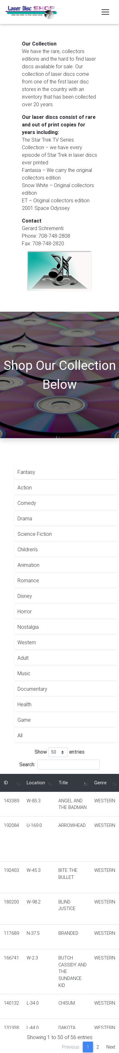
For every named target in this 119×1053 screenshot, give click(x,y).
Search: (59, 764)
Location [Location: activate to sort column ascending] (36, 783)
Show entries (59, 752)
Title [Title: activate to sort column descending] (63, 783)
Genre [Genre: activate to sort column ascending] (100, 783)
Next (110, 1047)
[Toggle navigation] (105, 12)
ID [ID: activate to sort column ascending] (6, 783)
